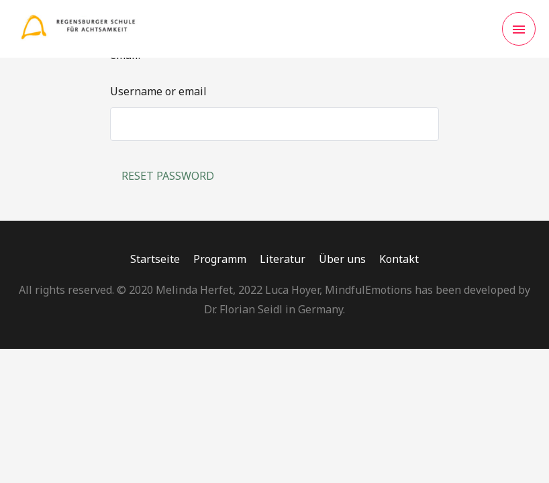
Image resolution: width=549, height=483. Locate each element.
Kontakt (399, 259)
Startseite (155, 259)
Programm (219, 259)
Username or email (158, 91)
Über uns (342, 259)
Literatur (282, 259)
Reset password (167, 175)
